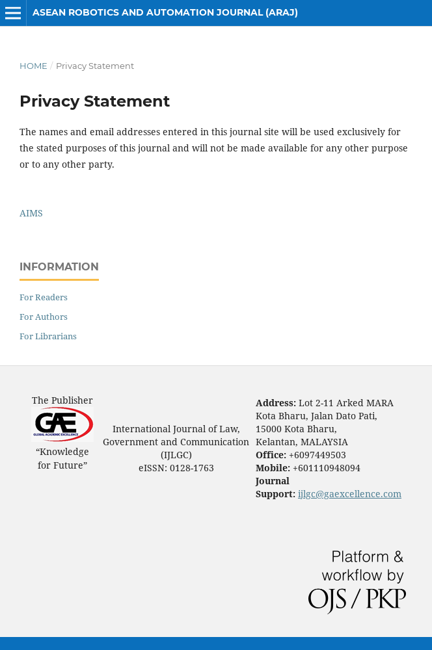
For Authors (44, 316)
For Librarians (48, 336)
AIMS (31, 213)
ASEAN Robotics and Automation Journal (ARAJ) (165, 12)
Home (33, 65)
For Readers (44, 297)
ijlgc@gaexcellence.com (349, 494)
